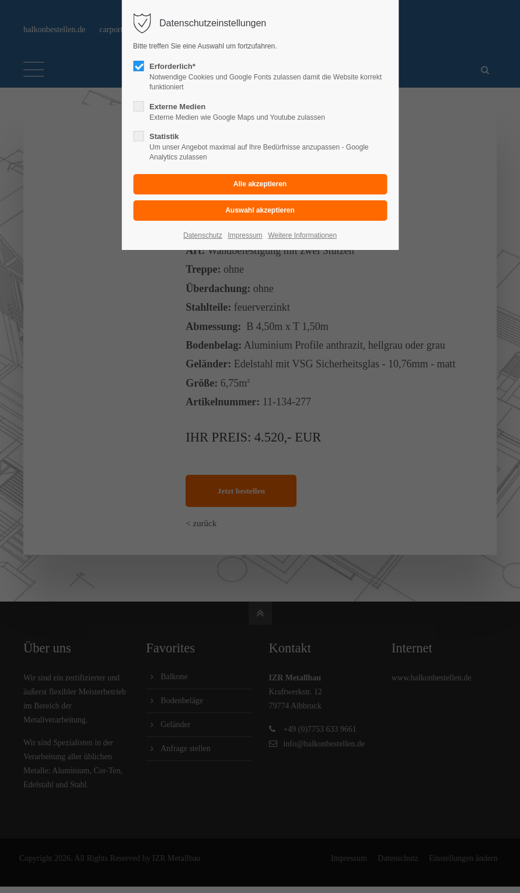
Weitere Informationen (302, 235)
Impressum (245, 235)
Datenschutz (202, 235)
